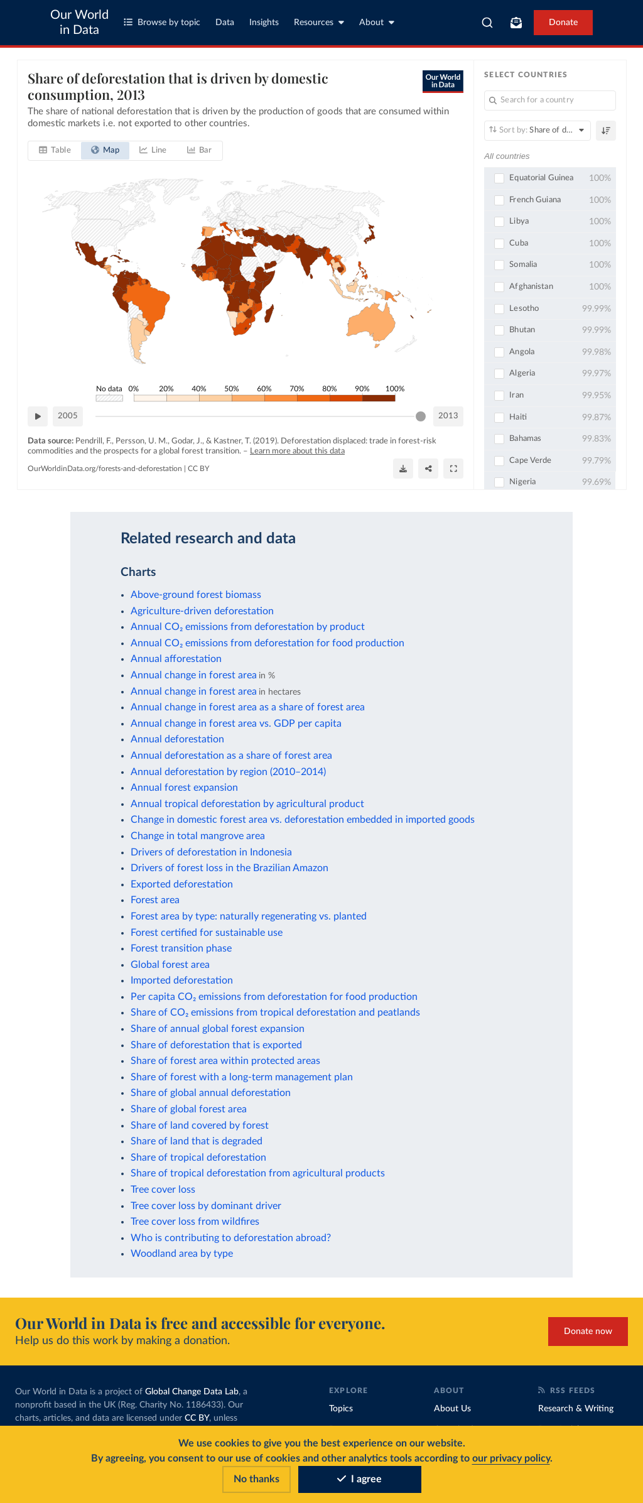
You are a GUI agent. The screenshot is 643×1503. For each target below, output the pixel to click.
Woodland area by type (182, 1254)
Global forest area (170, 965)
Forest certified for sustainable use (207, 933)
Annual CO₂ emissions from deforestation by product (248, 627)
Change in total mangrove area (198, 836)
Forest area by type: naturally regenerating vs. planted (249, 916)
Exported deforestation (182, 884)
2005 (68, 416)
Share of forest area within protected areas (225, 1061)
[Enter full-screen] (453, 468)
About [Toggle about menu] (376, 22)
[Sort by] (537, 131)
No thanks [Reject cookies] (256, 1479)
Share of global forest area (189, 1109)
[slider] (421, 416)
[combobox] (487, 22)
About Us (452, 1408)
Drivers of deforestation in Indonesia (211, 852)
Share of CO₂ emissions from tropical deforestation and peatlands (275, 1012)
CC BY (198, 468)
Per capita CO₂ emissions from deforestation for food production (274, 997)
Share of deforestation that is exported (216, 1045)
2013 (448, 416)
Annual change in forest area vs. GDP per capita (236, 724)
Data (224, 22)
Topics (341, 1408)
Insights (264, 22)
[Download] (403, 468)
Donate (563, 22)
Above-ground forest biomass (196, 595)
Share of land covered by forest (200, 1125)
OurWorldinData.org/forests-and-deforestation (105, 468)
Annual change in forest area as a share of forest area (248, 707)
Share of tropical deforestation (198, 1158)
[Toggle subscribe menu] (516, 22)
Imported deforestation (182, 980)
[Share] (428, 468)
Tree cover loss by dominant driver (206, 1206)
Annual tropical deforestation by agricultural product (247, 804)
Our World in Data (79, 22)
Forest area (155, 900)
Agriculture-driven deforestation (202, 611)
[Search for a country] (550, 100)
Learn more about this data (297, 451)
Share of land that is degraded (196, 1141)
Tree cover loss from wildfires (195, 1222)
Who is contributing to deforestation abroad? (231, 1238)
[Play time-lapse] (38, 416)
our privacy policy (511, 1458)
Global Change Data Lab (192, 1391)
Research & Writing (575, 1408)
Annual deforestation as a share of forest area (231, 756)
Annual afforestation (176, 659)
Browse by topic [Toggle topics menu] (162, 22)
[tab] (55, 151)
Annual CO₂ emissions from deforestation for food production (267, 643)
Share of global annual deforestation (211, 1093)
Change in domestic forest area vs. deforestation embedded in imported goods (303, 820)
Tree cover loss (163, 1190)
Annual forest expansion (184, 788)
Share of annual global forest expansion (218, 1029)
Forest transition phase (181, 948)
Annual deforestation (177, 739)
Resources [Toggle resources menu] (319, 22)
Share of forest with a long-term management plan (242, 1077)
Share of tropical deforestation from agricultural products (258, 1173)
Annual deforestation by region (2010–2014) (228, 772)
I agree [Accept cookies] (359, 1479)
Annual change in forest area (194, 675)
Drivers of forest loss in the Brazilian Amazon (229, 868)
